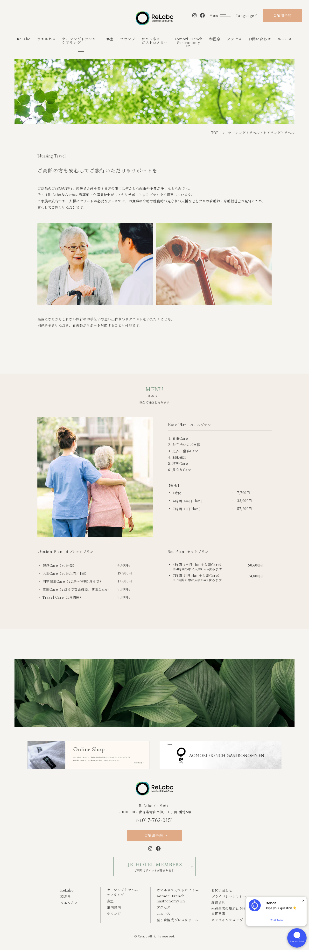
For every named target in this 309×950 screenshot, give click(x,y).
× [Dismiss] (303, 901)
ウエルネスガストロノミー (154, 40)
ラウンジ (127, 38)
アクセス (234, 38)
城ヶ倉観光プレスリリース (177, 919)
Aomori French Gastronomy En (171, 898)
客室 (110, 38)
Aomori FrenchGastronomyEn (188, 42)
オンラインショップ (227, 919)
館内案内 (114, 907)
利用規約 (218, 902)
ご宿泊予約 (282, 15)
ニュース (284, 38)
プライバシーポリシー (228, 896)
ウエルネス (46, 38)
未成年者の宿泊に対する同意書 (228, 911)
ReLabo (23, 38)
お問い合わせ (259, 38)
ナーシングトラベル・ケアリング (81, 40)
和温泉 (215, 38)
